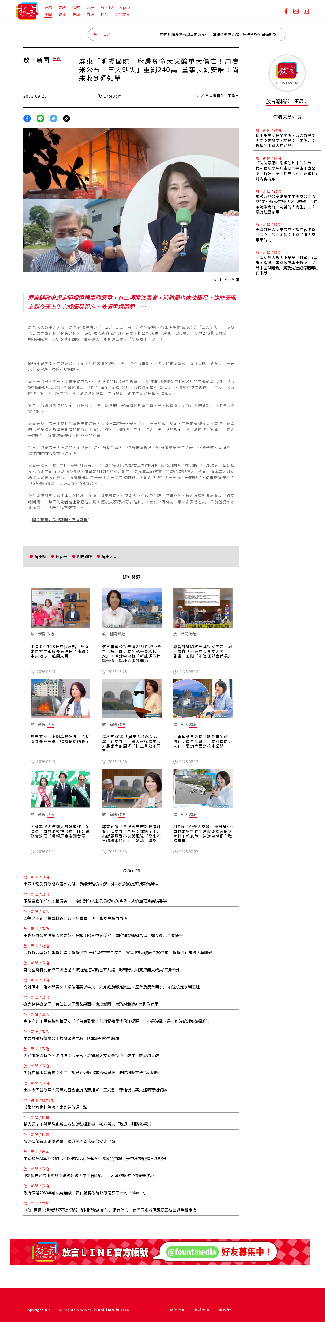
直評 (90, 14)
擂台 (104, 14)
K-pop (124, 7)
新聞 (48, 14)
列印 (235, 279)
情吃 (76, 7)
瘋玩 (90, 7)
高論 (76, 14)
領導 (62, 14)
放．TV (107, 7)
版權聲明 (201, 1309)
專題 (48, 7)
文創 (62, 7)
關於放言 (122, 14)
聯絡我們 (226, 1309)
